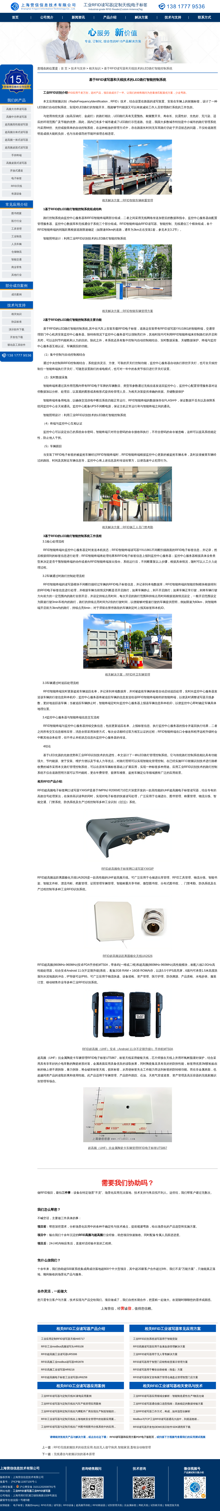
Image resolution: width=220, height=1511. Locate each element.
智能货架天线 (172, 1505)
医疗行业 (16, 220)
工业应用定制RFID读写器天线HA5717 (63, 1338)
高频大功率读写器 (16, 109)
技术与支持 (173, 17)
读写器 (57, 1505)
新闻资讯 (78, 17)
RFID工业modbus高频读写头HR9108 (62, 1346)
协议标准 (16, 321)
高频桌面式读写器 (16, 162)
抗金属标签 (130, 1505)
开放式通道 (16, 170)
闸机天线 (143, 1505)
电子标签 (16, 178)
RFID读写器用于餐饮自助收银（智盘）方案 (158, 1369)
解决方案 (141, 17)
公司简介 (46, 17)
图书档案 (16, 213)
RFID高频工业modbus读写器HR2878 (62, 1361)
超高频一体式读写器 (16, 139)
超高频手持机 (83, 1505)
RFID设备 (68, 1505)
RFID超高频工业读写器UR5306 (59, 1354)
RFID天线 (16, 186)
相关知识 (16, 314)
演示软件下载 (16, 329)
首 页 (64, 68)
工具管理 (16, 228)
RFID (184, 761)
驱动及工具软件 (16, 344)
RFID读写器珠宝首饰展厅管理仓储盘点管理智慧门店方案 (165, 1377)
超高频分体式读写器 (16, 132)
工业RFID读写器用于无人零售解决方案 (155, 1354)
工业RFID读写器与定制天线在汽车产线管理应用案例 (71, 1403)
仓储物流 (16, 251)
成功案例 (16, 294)
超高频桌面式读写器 (16, 147)
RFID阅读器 (99, 1505)
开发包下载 (16, 337)
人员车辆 (16, 244)
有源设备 (16, 193)
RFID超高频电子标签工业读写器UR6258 (64, 1377)
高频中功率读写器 (16, 116)
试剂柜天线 (156, 1505)
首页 (15, 17)
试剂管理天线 (115, 1505)
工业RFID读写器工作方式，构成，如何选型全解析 (161, 1411)
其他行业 (16, 274)
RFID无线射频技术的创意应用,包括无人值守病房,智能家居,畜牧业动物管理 (102, 1447)
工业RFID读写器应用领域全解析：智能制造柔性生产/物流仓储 (168, 1395)
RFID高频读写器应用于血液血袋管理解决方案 (159, 1346)
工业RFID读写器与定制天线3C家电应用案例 (66, 1395)
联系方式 (204, 17)
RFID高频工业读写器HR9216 (57, 1369)
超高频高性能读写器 (16, 124)
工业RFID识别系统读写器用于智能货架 (155, 1338)
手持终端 (16, 155)
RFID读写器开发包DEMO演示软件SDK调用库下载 (161, 1426)
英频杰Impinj (32, 1505)
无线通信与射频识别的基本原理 (74, 1454)
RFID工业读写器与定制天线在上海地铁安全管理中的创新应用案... (78, 1419)
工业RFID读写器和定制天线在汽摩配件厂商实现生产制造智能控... (78, 1411)
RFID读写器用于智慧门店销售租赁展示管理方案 (160, 1361)
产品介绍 (109, 17)
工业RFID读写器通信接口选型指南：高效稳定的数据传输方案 (168, 1403)
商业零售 (16, 267)
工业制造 (16, 236)
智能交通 (16, 259)
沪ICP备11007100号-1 (23, 1481)
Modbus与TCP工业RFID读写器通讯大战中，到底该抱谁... (166, 1419)
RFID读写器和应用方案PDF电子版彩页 (132, 1437)
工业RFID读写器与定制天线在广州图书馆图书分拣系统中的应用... (78, 1426)
